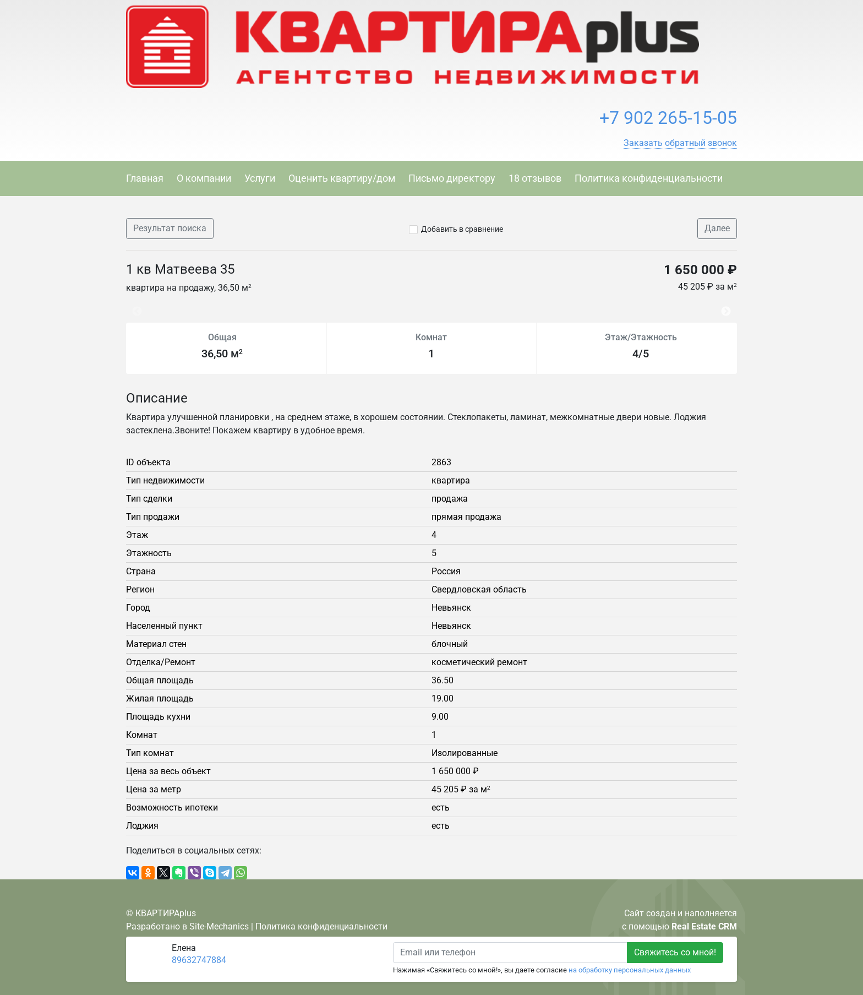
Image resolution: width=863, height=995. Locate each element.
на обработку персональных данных (630, 970)
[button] (680, 143)
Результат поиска (169, 228)
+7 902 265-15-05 (668, 117)
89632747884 (199, 960)
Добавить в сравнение (462, 229)
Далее (717, 228)
